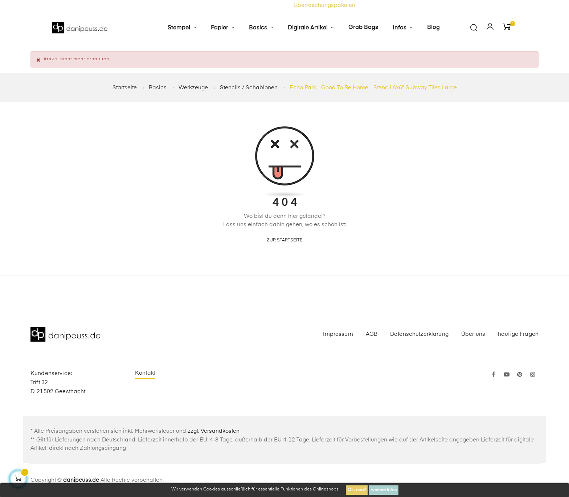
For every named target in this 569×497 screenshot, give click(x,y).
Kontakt (145, 373)
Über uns (473, 334)
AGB (371, 334)
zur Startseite (285, 240)
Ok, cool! (357, 490)
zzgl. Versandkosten (214, 431)
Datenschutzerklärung (419, 334)
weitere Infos (384, 490)
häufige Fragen (518, 334)
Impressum (338, 334)
